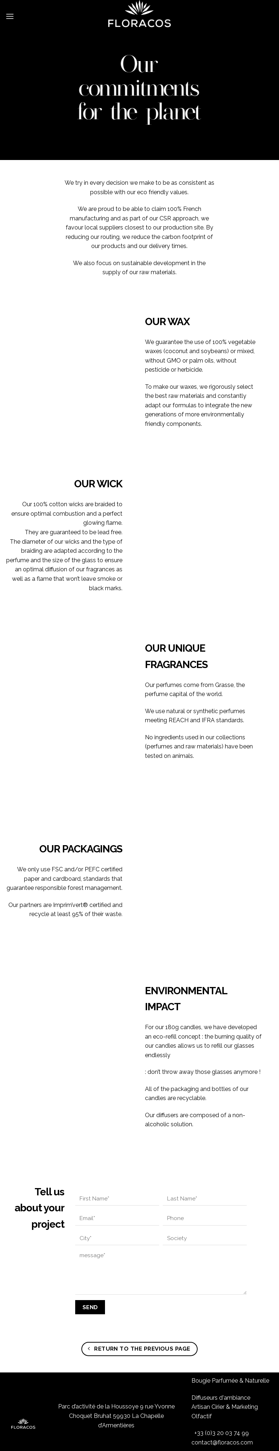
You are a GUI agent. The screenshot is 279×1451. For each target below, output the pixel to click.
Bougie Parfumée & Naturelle (230, 1348)
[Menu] (9, 12)
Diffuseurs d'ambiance (220, 1365)
